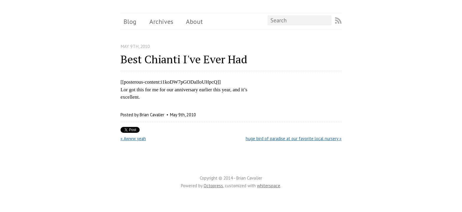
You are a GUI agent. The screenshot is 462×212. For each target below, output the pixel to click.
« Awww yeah (133, 138)
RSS (338, 20)
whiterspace (268, 185)
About (194, 21)
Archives (161, 21)
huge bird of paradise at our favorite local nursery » (293, 138)
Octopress (213, 185)
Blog (129, 21)
